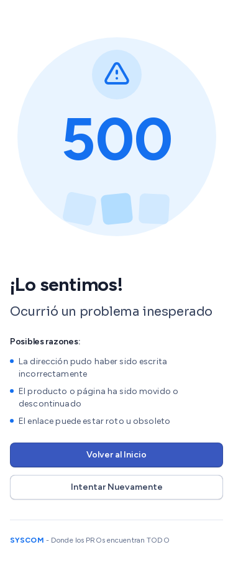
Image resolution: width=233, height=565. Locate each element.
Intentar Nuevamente (117, 487)
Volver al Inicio (116, 454)
